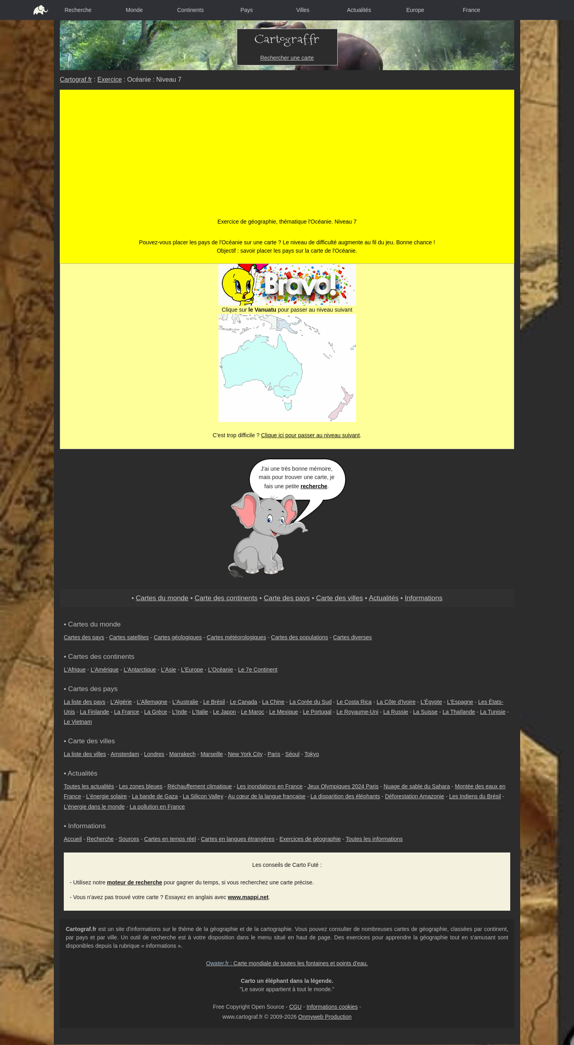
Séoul (292, 754)
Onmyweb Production (325, 1017)
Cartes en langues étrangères (237, 839)
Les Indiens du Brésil (475, 796)
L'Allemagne (152, 702)
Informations (423, 598)
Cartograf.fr (76, 79)
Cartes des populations (299, 637)
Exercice (109, 79)
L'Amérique (104, 669)
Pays (246, 10)
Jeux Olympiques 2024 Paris (342, 786)
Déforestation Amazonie (414, 796)
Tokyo (312, 754)
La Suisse (425, 712)
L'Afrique (75, 669)
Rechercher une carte (287, 58)
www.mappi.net (248, 897)
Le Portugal (317, 712)
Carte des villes (339, 598)
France (471, 10)
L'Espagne (460, 702)
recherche (314, 486)
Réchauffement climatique (199, 786)
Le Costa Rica (354, 702)
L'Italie (200, 712)
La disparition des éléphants (345, 796)
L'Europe (192, 669)
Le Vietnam (78, 722)
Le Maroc (252, 712)
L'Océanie (220, 669)
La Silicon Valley (203, 796)
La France (126, 712)
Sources (129, 839)
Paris (273, 754)
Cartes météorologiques (236, 637)
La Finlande (94, 712)
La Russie (395, 712)
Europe (415, 10)
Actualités (359, 10)
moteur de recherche (134, 882)
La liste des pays (84, 702)
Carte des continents (226, 598)
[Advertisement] (287, 158)
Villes (302, 10)
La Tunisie (492, 712)
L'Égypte (431, 702)
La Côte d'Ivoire (396, 702)
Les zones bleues (141, 786)
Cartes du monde (162, 598)
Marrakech (182, 754)
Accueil (73, 839)
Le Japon (224, 712)
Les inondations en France (270, 786)
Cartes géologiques (178, 637)
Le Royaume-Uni (357, 712)
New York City (245, 754)
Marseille (212, 754)
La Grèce (155, 712)
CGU (295, 1007)
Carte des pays (287, 598)
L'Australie (185, 702)
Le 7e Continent (257, 669)
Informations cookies (332, 1007)
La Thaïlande (458, 712)
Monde (134, 10)
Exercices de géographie (310, 839)
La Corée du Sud (310, 702)
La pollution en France (157, 806)
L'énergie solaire (106, 796)
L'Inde (179, 712)
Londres (154, 754)
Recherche (78, 10)
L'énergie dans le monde (94, 806)
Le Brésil (214, 702)
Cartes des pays (84, 637)
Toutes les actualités (89, 786)
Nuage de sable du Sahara (416, 786)
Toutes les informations (374, 839)
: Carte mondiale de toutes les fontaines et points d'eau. (287, 963)
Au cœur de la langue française (267, 796)
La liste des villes (85, 754)
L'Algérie (121, 702)
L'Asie (168, 669)
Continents (190, 10)
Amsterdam (125, 754)
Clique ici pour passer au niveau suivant (310, 435)
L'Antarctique (140, 669)
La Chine (273, 702)
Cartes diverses (352, 637)
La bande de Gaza (155, 796)
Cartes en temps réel (170, 839)
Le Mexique (283, 712)
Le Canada (244, 702)
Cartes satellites (129, 637)
